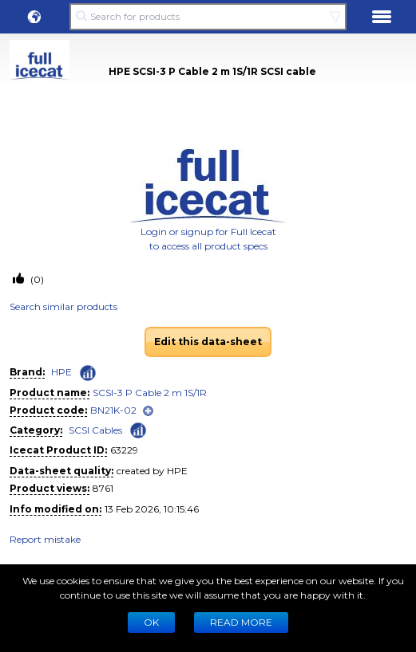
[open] (148, 411)
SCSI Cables (95, 430)
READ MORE (241, 622)
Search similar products (63, 306)
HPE (61, 372)
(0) (36, 279)
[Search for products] (208, 17)
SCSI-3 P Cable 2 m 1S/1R (150, 393)
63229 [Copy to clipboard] (124, 450)
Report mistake (45, 539)
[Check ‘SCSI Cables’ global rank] (138, 429)
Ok (151, 622)
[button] (34, 16)
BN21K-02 (113, 410)
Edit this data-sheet (208, 342)
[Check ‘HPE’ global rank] (87, 373)
